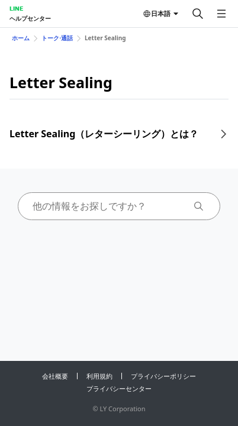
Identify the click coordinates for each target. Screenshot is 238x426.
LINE (16, 8)
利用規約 (99, 376)
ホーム (21, 38)
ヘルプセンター (30, 18)
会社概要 (55, 376)
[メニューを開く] (221, 13)
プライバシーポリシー (163, 376)
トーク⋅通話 (57, 38)
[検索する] (198, 13)
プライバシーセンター (119, 388)
